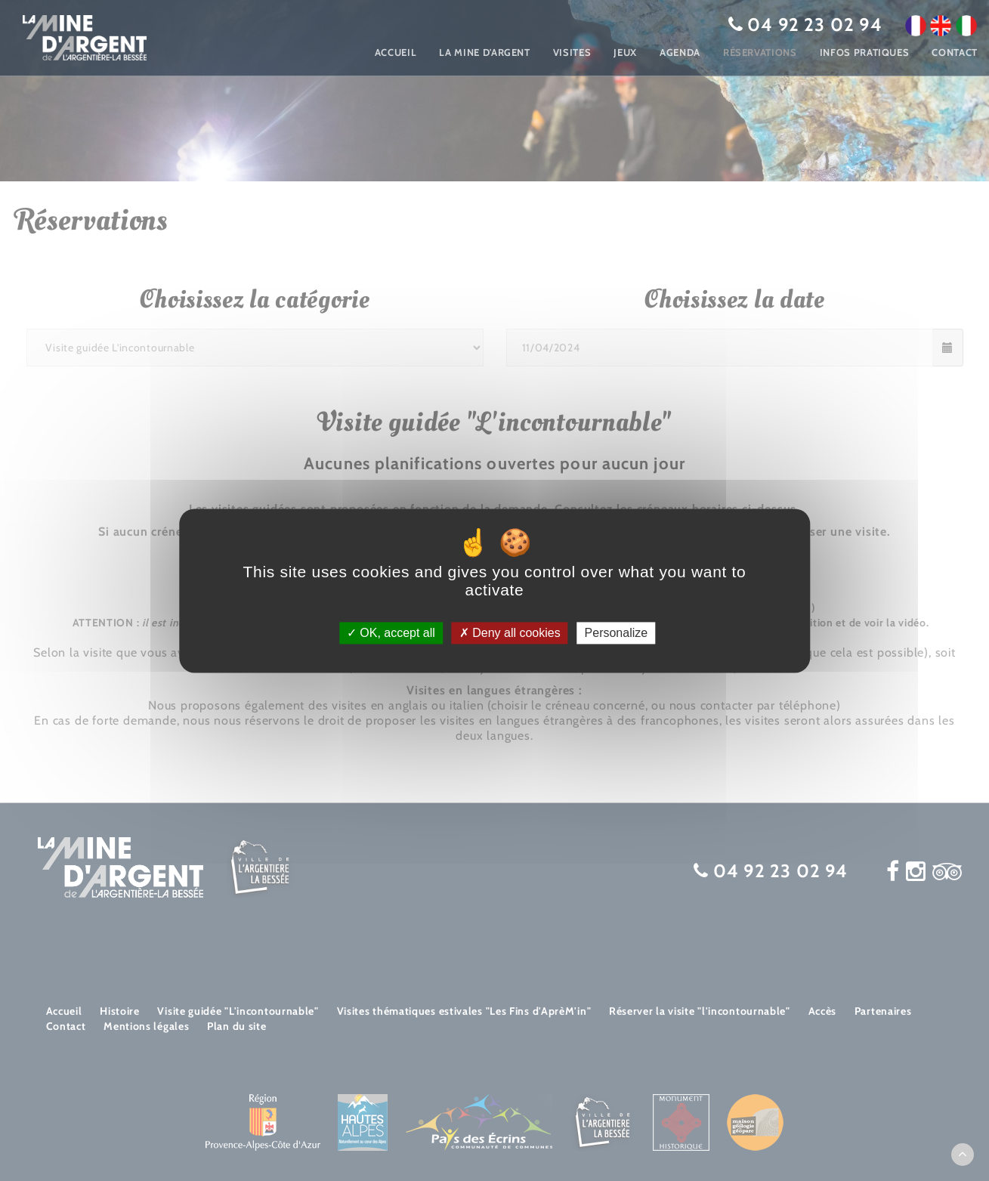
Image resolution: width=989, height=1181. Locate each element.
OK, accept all (391, 632)
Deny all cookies (510, 632)
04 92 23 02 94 (814, 25)
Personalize (616, 632)
